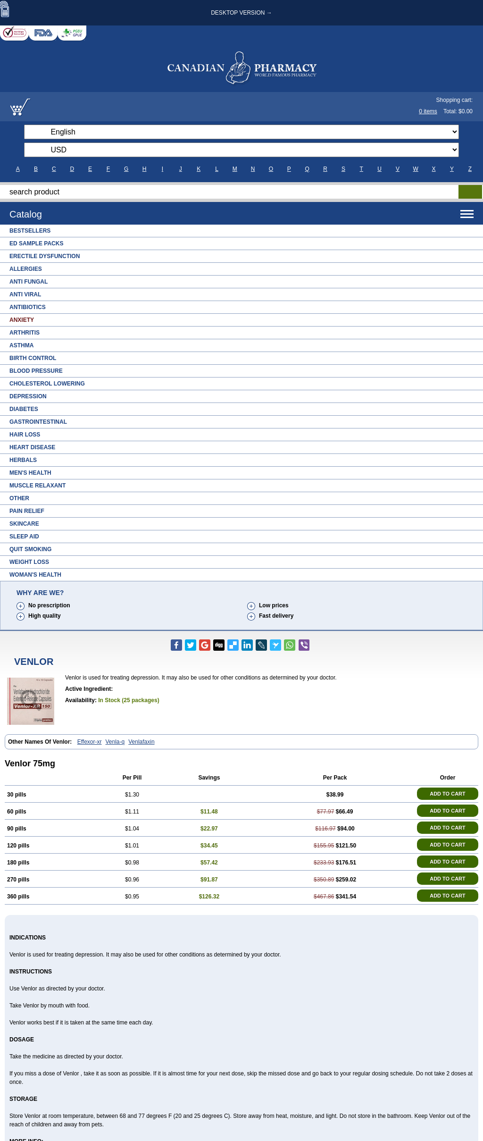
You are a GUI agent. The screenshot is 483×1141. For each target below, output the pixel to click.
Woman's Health (35, 574)
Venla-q (115, 741)
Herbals (23, 460)
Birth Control (32, 358)
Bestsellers (29, 230)
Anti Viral (25, 294)
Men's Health (30, 473)
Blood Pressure (36, 371)
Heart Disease (32, 447)
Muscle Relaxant (37, 485)
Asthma (21, 345)
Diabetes (23, 409)
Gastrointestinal (38, 422)
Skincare (24, 523)
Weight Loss (29, 562)
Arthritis (24, 332)
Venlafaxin (141, 741)
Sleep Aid (24, 536)
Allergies (25, 269)
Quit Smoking (30, 549)
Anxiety (21, 320)
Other (19, 498)
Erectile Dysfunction (44, 256)
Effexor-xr (89, 741)
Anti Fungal (28, 281)
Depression (28, 396)
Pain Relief (26, 511)
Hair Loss (24, 434)
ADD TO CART (448, 794)
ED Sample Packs (36, 243)
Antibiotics (27, 307)
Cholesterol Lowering (47, 383)
